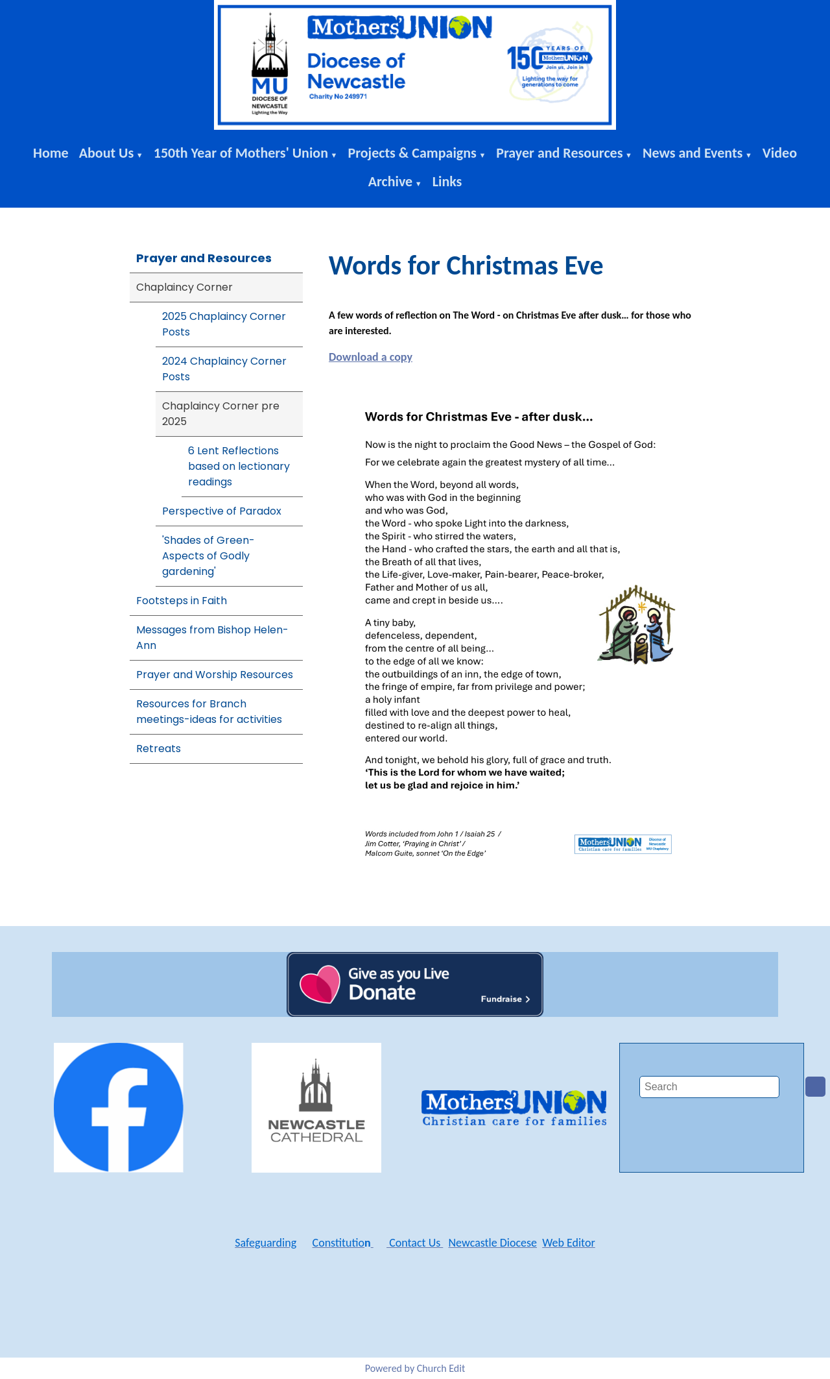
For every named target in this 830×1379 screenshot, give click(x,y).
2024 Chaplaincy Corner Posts (224, 369)
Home (51, 153)
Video (780, 153)
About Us (106, 153)
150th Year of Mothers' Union (241, 153)
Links (447, 181)
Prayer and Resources (559, 153)
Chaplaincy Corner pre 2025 (220, 413)
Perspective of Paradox (221, 511)
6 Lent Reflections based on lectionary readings (239, 466)
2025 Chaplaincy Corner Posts (224, 324)
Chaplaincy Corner (184, 287)
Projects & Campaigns (412, 153)
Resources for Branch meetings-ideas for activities (209, 711)
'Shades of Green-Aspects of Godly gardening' (208, 556)
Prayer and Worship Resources (214, 674)
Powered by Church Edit (415, 1368)
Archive (390, 181)
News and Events (692, 153)
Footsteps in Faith (181, 600)
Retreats (158, 748)
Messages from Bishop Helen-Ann (212, 637)
